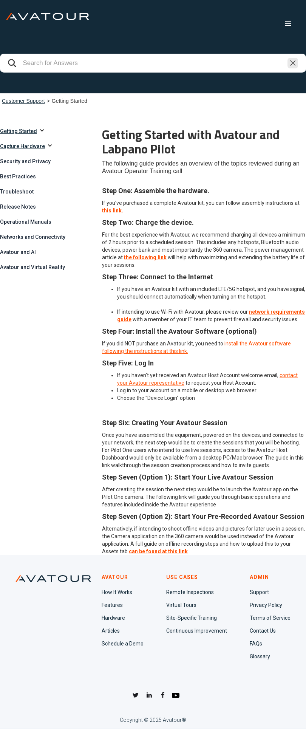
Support (259, 592)
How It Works (117, 592)
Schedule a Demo (123, 644)
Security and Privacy (25, 161)
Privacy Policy (266, 605)
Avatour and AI (18, 252)
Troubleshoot (17, 192)
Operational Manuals (25, 222)
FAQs (256, 644)
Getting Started (18, 131)
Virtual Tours (181, 605)
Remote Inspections (190, 592)
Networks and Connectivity (32, 237)
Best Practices (18, 176)
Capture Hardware (22, 146)
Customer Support (23, 101)
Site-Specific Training (191, 618)
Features (112, 605)
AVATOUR (115, 577)
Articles (111, 631)
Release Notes (18, 207)
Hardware (113, 618)
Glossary (260, 656)
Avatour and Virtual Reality (32, 267)
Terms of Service (270, 618)
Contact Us (263, 631)
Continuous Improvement (196, 631)
